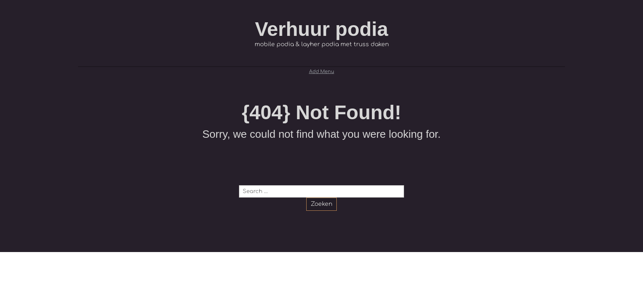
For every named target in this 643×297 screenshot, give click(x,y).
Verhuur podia (321, 29)
